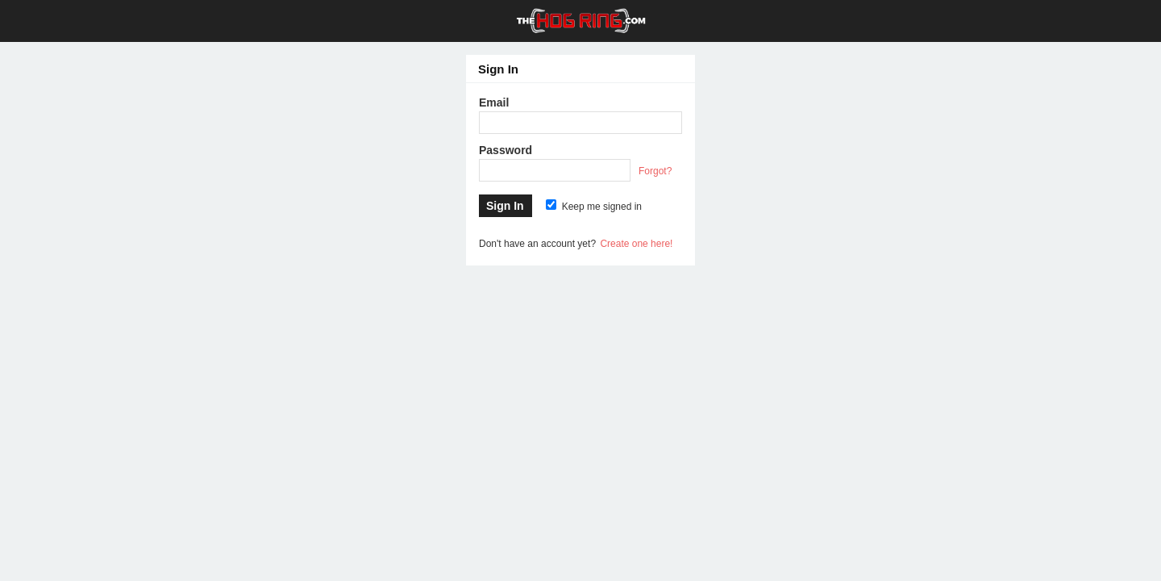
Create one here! (636, 243)
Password (505, 150)
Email (494, 102)
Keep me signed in (594, 206)
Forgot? (655, 171)
